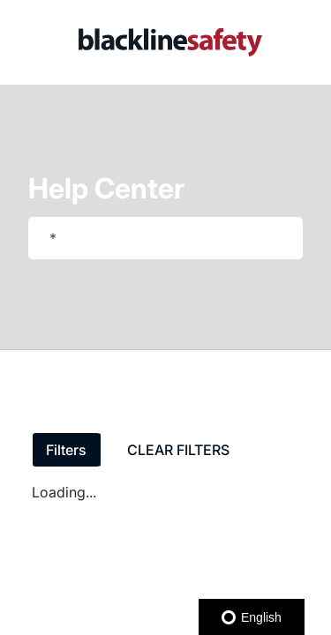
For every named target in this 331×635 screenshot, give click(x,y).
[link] (170, 42)
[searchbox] (271, 238)
